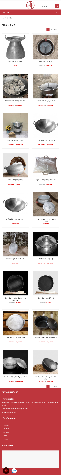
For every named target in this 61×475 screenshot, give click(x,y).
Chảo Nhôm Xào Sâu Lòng (46, 140)
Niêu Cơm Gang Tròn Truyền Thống (46, 220)
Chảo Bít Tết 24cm (45, 61)
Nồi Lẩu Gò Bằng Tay (46, 259)
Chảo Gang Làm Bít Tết (46, 298)
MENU (6, 12)
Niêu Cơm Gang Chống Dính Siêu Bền (46, 378)
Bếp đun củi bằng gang (15, 140)
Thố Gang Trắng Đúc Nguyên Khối (15, 377)
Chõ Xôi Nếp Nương (15, 61)
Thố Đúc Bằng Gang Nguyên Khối (45, 337)
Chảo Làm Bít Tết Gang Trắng (15, 337)
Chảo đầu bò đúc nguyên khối (15, 101)
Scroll (58, 470)
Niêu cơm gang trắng (15, 180)
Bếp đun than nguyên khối (46, 101)
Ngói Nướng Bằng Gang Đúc (45, 180)
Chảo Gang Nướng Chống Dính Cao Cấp (15, 299)
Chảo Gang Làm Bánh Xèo (15, 259)
